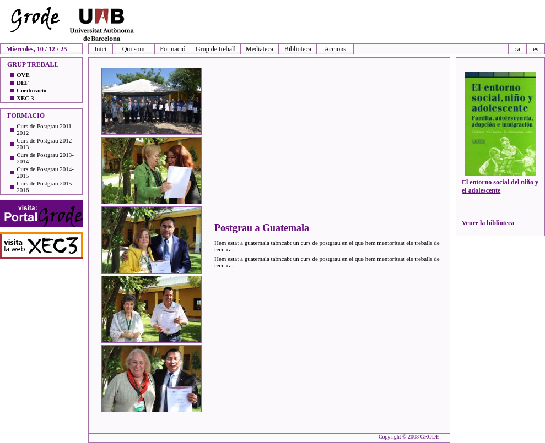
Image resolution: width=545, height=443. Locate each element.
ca (517, 49)
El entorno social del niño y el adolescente (500, 186)
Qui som (133, 49)
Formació (172, 49)
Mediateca (259, 49)
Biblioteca (297, 49)
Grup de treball (216, 49)
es (535, 49)
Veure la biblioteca (488, 223)
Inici (100, 49)
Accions (335, 49)
